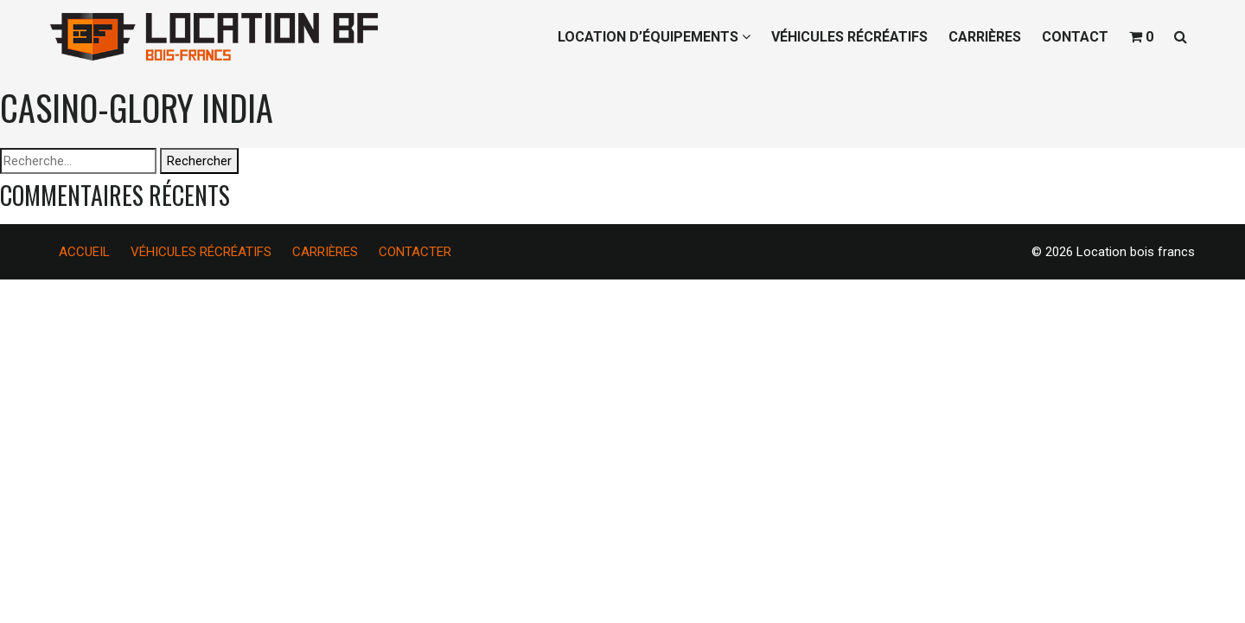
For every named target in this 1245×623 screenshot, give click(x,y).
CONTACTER (415, 252)
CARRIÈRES (984, 37)
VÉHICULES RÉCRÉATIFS (849, 37)
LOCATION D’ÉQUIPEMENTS (654, 37)
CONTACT (1075, 37)
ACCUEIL (84, 252)
